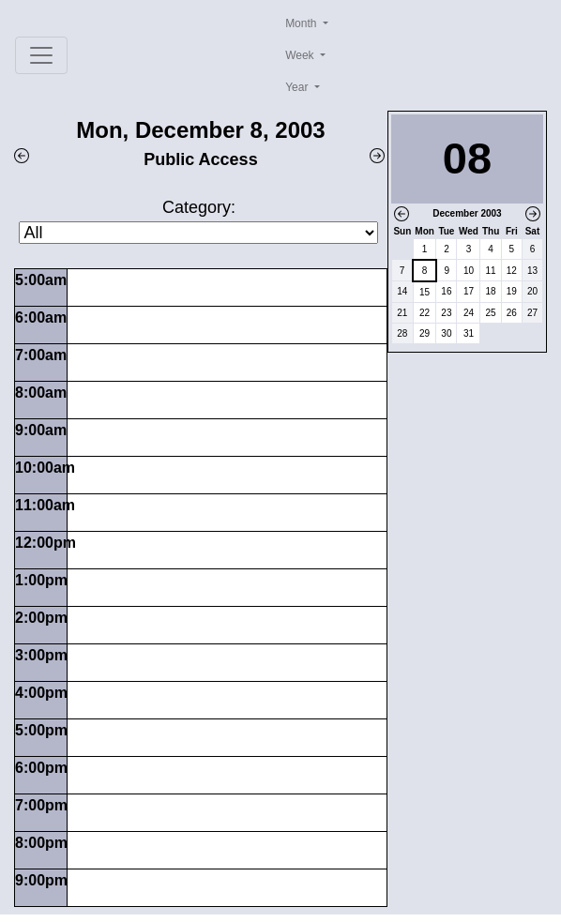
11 (491, 270)
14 (402, 291)
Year (298, 87)
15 (424, 292)
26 (512, 313)
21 (402, 313)
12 (512, 270)
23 (446, 313)
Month (302, 23)
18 (491, 291)
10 (468, 270)
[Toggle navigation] (41, 55)
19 (512, 291)
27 (532, 313)
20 (532, 291)
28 (402, 333)
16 (446, 291)
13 (532, 270)
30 (446, 333)
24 (468, 313)
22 (424, 313)
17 (468, 291)
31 (468, 333)
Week (301, 55)
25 (491, 313)
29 (424, 333)
